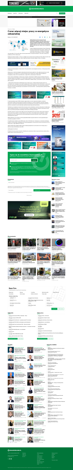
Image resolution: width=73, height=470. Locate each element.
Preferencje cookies (55, 460)
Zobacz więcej (60, 308)
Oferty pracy (20, 13)
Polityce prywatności (16, 172)
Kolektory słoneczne (34, 293)
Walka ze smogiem (40, 462)
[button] (57, 13)
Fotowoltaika (11, 293)
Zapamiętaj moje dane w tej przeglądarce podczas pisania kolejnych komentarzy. (20, 192)
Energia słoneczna (39, 455)
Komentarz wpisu (37, 190)
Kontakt (53, 455)
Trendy (13, 29)
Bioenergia (38, 460)
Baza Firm (15, 13)
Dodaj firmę (54, 308)
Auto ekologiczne (39, 458)
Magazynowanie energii (40, 461)
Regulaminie (11, 172)
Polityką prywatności (33, 186)
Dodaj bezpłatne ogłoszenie (12, 338)
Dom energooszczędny (40, 459)
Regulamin (19, 186)
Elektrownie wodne (45, 292)
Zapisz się (34, 160)
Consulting (33, 292)
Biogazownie (11, 292)
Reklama (53, 457)
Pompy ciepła (44, 293)
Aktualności (10, 13)
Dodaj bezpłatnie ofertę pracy (42, 338)
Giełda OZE (26, 13)
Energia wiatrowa (56, 292)
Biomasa (21, 292)
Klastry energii (22, 293)
